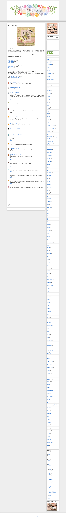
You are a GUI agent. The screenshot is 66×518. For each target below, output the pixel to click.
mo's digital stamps (50, 285)
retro (48, 337)
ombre (48, 305)
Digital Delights (49, 149)
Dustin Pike (49, 161)
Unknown (11, 116)
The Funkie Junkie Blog (50, 402)
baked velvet (49, 93)
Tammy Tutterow (49, 396)
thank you (48, 399)
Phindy (48, 317)
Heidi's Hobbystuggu (10, 66)
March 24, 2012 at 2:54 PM (18, 134)
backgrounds (49, 90)
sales (48, 343)
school (48, 352)
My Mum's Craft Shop (11, 60)
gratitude (48, 227)
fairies (48, 178)
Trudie (11, 186)
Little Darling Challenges (11, 59)
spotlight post (49, 376)
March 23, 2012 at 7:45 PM (16, 116)
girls (47, 218)
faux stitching (49, 187)
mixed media (49, 282)
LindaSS (11, 128)
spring (48, 378)
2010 (49, 498)
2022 (49, 451)
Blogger (38, 516)
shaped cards (49, 364)
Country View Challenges (51, 125)
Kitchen (48, 256)
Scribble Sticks (49, 353)
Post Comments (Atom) (28, 212)
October (50, 468)
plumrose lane (49, 322)
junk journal (49, 251)
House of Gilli (9, 63)
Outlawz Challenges (10, 65)
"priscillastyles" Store (50, 58)
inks (47, 239)
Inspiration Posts (49, 241)
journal (48, 250)
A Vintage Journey (50, 62)
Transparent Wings (50, 413)
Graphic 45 (48, 225)
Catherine (11, 87)
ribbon (48, 339)
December (50, 465)
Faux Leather (49, 184)
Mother (14, 77)
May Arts (48, 273)
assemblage (49, 85)
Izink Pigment (49, 248)
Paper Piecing (49, 311)
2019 (49, 455)
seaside (48, 355)
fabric (48, 176)
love (47, 265)
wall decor (48, 428)
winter (48, 445)
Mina (10, 174)
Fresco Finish (49, 201)
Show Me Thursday (50, 367)
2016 (49, 459)
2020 (49, 454)
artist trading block (50, 79)
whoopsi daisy (49, 439)
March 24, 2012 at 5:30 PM (16, 143)
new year (48, 297)
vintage (48, 427)
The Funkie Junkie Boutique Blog (52, 404)
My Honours (14, 20)
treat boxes (48, 416)
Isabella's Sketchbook (50, 244)
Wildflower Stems (49, 442)
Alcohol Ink (48, 67)
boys (48, 102)
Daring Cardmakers (50, 136)
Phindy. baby (49, 319)
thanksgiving (49, 401)
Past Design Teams (29, 20)
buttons (48, 105)
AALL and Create (49, 64)
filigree (48, 190)
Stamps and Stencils (50, 382)
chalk (48, 110)
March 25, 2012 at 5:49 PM (17, 162)
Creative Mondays (10, 62)
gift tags (48, 216)
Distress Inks (49, 155)
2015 (49, 460)
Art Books (48, 76)
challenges (11, 77)
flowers (48, 192)
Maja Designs (49, 268)
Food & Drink (49, 196)
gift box (48, 213)
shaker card (49, 362)
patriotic (48, 316)
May (49, 474)
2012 (49, 464)
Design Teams (49, 144)
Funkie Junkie (49, 207)
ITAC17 (48, 245)
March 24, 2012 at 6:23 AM (16, 128)
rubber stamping (49, 340)
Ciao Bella (48, 119)
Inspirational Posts (50, 242)
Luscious (48, 267)
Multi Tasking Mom (51, 482)
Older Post (42, 209)
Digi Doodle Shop (49, 146)
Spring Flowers (51, 486)
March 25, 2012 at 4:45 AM (15, 148)
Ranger (48, 331)
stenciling (48, 385)
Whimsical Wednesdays (11, 61)
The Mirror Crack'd (50, 405)
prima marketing (49, 325)
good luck (48, 224)
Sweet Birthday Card (52, 478)
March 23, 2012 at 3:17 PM (15, 92)
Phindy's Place (19, 77)
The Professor (49, 407)
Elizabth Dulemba (49, 170)
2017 (49, 458)
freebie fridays (49, 198)
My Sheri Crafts (49, 291)
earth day (48, 164)
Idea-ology (48, 236)
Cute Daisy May (49, 131)
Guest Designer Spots (21, 20)
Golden (48, 222)
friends (48, 204)
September (50, 469)
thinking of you (49, 408)
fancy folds (48, 181)
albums (48, 65)
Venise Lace (49, 422)
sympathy (48, 393)
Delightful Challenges (50, 141)
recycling (48, 334)
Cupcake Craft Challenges (51, 128)
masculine (48, 271)
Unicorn (48, 419)
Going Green (51, 488)
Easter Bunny (51, 479)
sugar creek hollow (50, 390)
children (48, 114)
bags (48, 91)
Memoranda (49, 274)
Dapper (48, 134)
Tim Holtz (48, 410)
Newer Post (10, 209)
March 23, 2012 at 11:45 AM (15, 82)
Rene (10, 92)
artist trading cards (50, 81)
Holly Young (11, 162)
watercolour (49, 430)
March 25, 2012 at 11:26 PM (19, 180)
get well (48, 210)
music (48, 290)
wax (47, 431)
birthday (48, 96)
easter (48, 167)
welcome (48, 436)
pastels (16, 77)
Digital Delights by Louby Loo (51, 150)
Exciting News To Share (52, 492)
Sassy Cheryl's (49, 345)
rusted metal (49, 342)
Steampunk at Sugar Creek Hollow (52, 481)
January (50, 495)
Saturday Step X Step (50, 350)
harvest (48, 233)
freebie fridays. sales (50, 199)
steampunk (48, 384)
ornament (48, 308)
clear (48, 122)
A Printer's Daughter (50, 61)
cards (48, 108)
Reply (11, 84)
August (50, 470)
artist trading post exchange (51, 84)
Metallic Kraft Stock (50, 279)
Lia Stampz (9, 67)
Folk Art (48, 195)
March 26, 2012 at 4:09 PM (15, 186)
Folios (48, 193)
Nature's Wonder (49, 293)
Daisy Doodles (49, 133)
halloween (48, 230)
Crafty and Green (12, 134)
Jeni (10, 82)
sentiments (48, 356)
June (50, 473)
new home (48, 296)
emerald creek (49, 175)
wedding (48, 434)
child (48, 113)
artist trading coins (50, 82)
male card (48, 270)
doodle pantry (49, 158)
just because (49, 253)
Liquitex (48, 262)
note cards (48, 302)
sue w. (11, 148)
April (50, 475)
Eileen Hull (48, 169)
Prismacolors (49, 328)
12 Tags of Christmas (50, 59)
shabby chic (49, 359)
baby (48, 88)
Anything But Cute (50, 73)
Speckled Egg (49, 373)
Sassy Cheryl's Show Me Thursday (52, 346)
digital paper (49, 152)
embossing (48, 173)
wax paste (48, 433)
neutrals (48, 294)
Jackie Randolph (12, 180)
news (48, 299)
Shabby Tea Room (50, 361)
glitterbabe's (49, 221)
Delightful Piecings (50, 143)
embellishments (49, 172)
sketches (48, 370)
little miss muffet (49, 264)
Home (9, 20)
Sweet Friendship (51, 491)
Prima (48, 323)
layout (48, 259)
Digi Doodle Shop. (50, 147)
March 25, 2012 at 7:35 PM (15, 174)
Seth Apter (48, 358)
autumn (48, 87)
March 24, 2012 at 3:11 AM (16, 123)
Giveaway (48, 219)
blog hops (48, 99)
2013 (49, 463)
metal (48, 276)
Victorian (48, 425)
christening (48, 116)
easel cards (49, 166)
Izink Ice (48, 247)
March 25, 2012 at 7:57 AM (17, 154)
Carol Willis (11, 154)
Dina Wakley (49, 153)
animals (48, 70)
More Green (50, 487)
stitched (48, 387)
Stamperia (48, 381)
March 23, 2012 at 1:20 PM (16, 87)
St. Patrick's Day (49, 379)
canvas (48, 107)
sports (48, 375)
